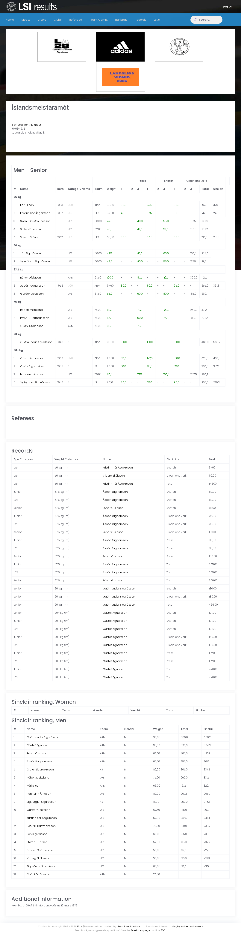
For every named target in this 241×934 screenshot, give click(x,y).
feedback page (140, 930)
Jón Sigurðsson (30, 257)
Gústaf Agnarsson (32, 362)
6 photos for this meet (26, 128)
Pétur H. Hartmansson (34, 322)
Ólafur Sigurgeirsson (33, 370)
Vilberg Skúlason (31, 241)
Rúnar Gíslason (30, 281)
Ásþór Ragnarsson (32, 289)
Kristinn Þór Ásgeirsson (35, 217)
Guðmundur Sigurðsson (36, 346)
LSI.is (80, 926)
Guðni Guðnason (31, 330)
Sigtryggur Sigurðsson (35, 386)
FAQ (163, 930)
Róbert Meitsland (31, 313)
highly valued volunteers (188, 926)
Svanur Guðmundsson (35, 225)
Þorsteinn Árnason (32, 378)
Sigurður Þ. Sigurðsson (35, 265)
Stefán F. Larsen (30, 233)
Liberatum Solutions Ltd (130, 926)
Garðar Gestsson (32, 297)
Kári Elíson (27, 209)
